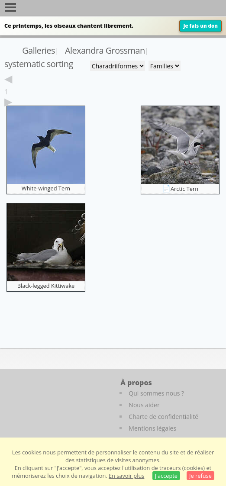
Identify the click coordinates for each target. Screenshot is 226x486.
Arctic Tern (184, 189)
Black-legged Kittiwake (46, 286)
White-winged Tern (46, 188)
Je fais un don (200, 26)
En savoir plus (126, 476)
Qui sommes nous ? (156, 393)
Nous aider (144, 405)
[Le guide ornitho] (26, 401)
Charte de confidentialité (163, 416)
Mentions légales (152, 428)
